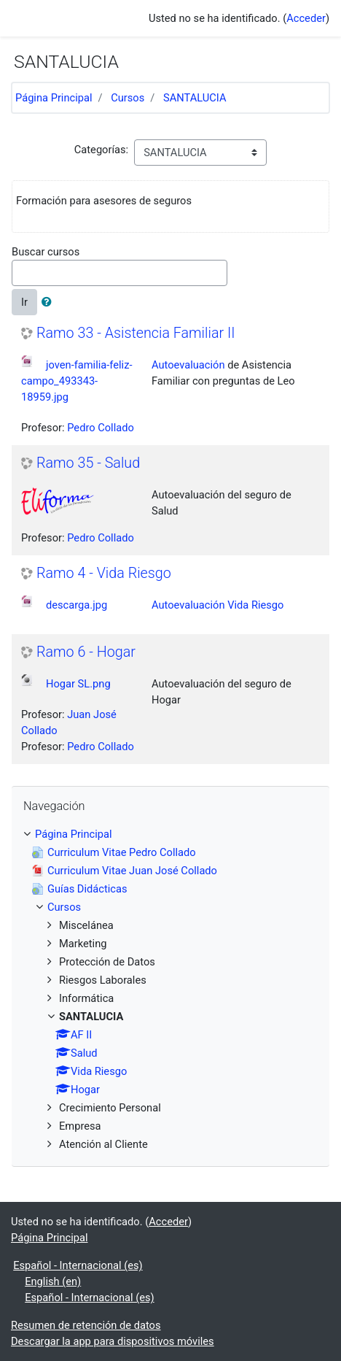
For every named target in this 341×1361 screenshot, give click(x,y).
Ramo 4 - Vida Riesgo (103, 573)
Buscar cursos (45, 251)
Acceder (306, 18)
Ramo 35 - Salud (88, 463)
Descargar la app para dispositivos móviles (112, 1341)
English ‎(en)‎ (53, 1281)
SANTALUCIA (194, 97)
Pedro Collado (100, 427)
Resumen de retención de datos (86, 1325)
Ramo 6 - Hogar (86, 652)
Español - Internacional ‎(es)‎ (77, 1265)
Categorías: (101, 149)
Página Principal (54, 97)
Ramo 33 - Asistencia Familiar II (135, 333)
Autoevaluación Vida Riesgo (217, 605)
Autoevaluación (188, 364)
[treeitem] (170, 834)
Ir (24, 302)
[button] (49, 302)
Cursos (127, 97)
